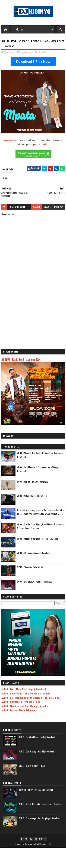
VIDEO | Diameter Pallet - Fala (30, 567)
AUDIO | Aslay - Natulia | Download (32, 496)
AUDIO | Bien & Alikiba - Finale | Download (37, 737)
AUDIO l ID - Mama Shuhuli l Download (33, 553)
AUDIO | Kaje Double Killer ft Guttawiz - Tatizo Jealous (31, 697)
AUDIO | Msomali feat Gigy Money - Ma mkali (25, 706)
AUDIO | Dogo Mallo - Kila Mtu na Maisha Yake (26, 693)
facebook (58, 206)
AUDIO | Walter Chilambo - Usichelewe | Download (40, 804)
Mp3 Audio (41, 144)
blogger (36, 206)
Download (10, 140)
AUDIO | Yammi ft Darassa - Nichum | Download (37, 539)
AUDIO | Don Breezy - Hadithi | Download (34, 581)
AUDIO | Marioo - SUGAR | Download (32, 481)
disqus (47, 206)
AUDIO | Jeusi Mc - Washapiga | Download (23, 689)
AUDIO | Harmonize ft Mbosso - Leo (20, 702)
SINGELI (43, 52)
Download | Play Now (33, 61)
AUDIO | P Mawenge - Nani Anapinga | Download (39, 818)
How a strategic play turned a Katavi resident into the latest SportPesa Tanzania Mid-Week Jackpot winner (40, 512)
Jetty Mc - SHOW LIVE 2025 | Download (36, 790)
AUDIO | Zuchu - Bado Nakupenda (19, 710)
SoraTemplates (31, 844)
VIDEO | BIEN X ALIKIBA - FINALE (32, 766)
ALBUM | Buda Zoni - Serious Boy (20, 359)
